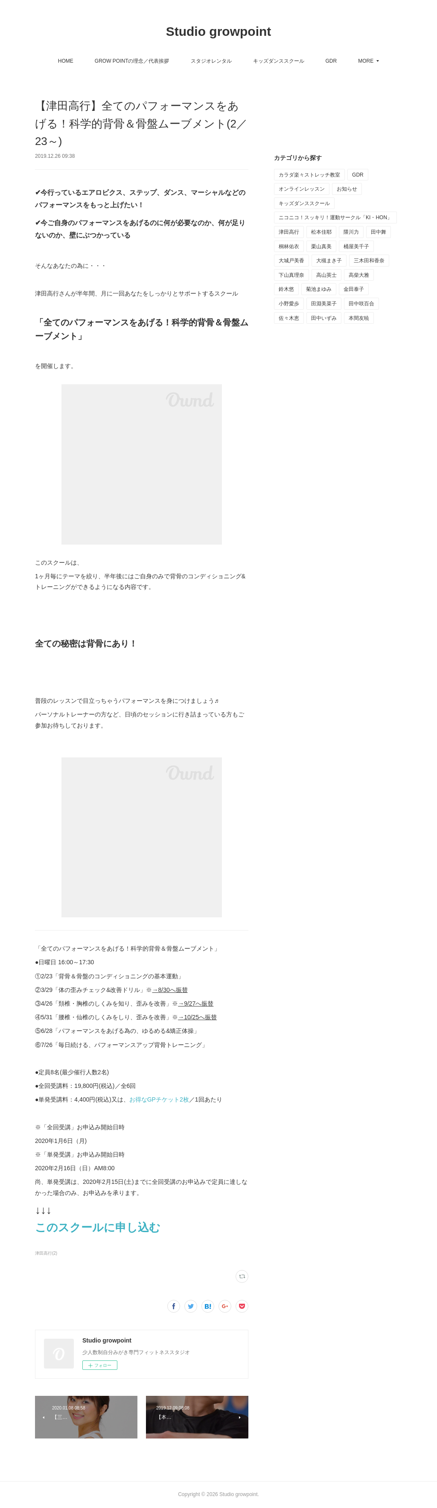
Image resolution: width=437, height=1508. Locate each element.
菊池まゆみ (319, 289)
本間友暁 (359, 318)
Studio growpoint (218, 31)
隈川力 (351, 232)
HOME (65, 61)
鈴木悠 (286, 289)
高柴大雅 (359, 275)
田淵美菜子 (324, 304)
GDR (331, 61)
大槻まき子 (329, 261)
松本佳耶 (321, 232)
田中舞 (378, 232)
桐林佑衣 (289, 246)
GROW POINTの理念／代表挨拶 (132, 61)
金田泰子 (354, 289)
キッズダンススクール (278, 61)
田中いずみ (324, 318)
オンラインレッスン (302, 189)
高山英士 (326, 275)
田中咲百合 (361, 304)
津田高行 (289, 232)
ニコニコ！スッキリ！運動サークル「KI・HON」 (335, 217)
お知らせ (347, 189)
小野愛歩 (289, 304)
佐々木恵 (289, 318)
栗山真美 (321, 246)
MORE (365, 61)
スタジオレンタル (211, 61)
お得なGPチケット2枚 (159, 1099)
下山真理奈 (291, 275)
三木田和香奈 (369, 261)
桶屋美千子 (356, 246)
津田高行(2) (46, 1253)
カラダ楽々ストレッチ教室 (309, 175)
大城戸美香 (291, 261)
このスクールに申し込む (99, 1227)
